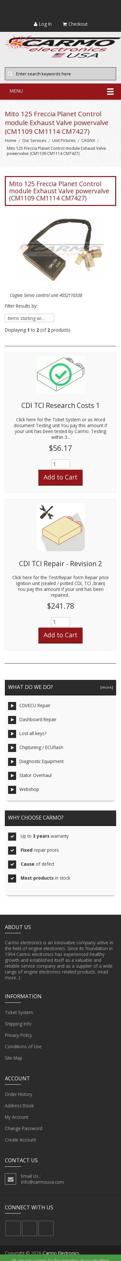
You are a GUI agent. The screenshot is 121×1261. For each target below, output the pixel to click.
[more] (105, 687)
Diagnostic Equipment (36, 762)
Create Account (20, 1140)
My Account (16, 1117)
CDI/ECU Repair (29, 706)
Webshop (23, 790)
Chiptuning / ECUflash (35, 748)
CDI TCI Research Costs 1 (60, 405)
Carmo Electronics (61, 1253)
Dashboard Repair (32, 720)
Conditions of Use (23, 1046)
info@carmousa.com (42, 1182)
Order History (18, 1094)
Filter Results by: (21, 306)
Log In (43, 24)
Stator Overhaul (30, 776)
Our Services (34, 140)
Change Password (23, 1128)
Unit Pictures (64, 140)
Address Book (19, 1106)
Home (10, 140)
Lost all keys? (27, 734)
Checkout (75, 24)
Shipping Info (18, 1024)
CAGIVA (88, 140)
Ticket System (19, 1012)
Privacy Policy (18, 1035)
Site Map (13, 1058)
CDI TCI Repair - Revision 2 (60, 563)
